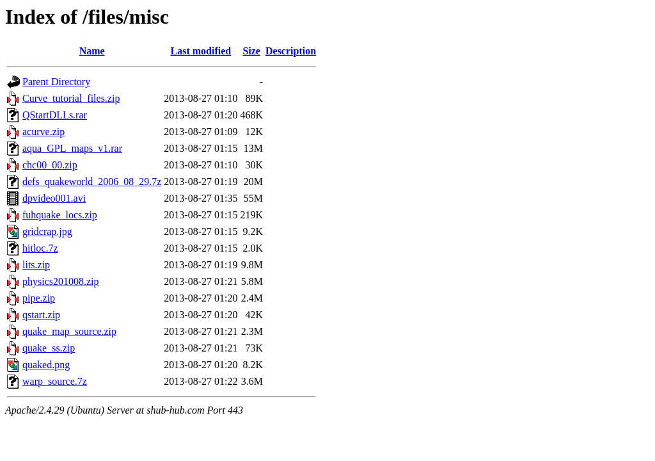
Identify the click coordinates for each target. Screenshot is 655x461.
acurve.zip (43, 131)
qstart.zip (41, 314)
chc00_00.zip (49, 164)
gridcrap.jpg (47, 231)
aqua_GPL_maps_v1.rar (72, 148)
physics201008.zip (60, 281)
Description (290, 50)
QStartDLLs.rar (54, 114)
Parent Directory (56, 81)
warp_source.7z (54, 381)
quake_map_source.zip (69, 331)
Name (92, 50)
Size (251, 50)
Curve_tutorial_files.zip (71, 98)
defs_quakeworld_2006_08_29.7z (91, 181)
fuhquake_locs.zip (59, 214)
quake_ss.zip (48, 348)
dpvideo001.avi (54, 198)
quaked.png (46, 364)
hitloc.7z (40, 248)
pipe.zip (38, 298)
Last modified (201, 50)
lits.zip (36, 264)
